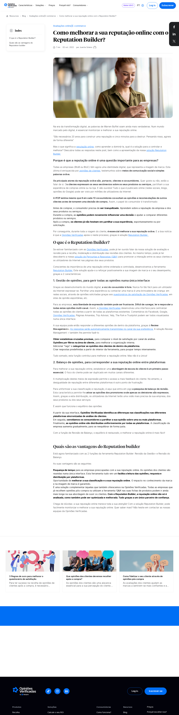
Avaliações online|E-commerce (42, 16)
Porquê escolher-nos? (157, 712)
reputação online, (85, 147)
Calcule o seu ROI (56, 712)
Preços (52, 5)
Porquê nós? (64, 5)
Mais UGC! (128, 5)
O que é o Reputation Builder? (22, 38)
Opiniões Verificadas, (98, 249)
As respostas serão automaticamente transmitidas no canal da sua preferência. (111, 329)
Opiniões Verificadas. (136, 487)
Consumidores (80, 5)
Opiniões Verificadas (72, 235)
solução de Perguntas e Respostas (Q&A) (96, 257)
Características (27, 5)
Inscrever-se (155, 691)
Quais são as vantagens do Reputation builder (21, 44)
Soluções (41, 5)
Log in (152, 5)
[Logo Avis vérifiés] (10, 5)
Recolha (16, 712)
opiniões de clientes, (90, 171)
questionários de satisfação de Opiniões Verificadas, (140, 294)
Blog (24, 16)
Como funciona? (103, 712)
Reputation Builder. (138, 235)
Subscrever (168, 5)
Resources (14, 16)
